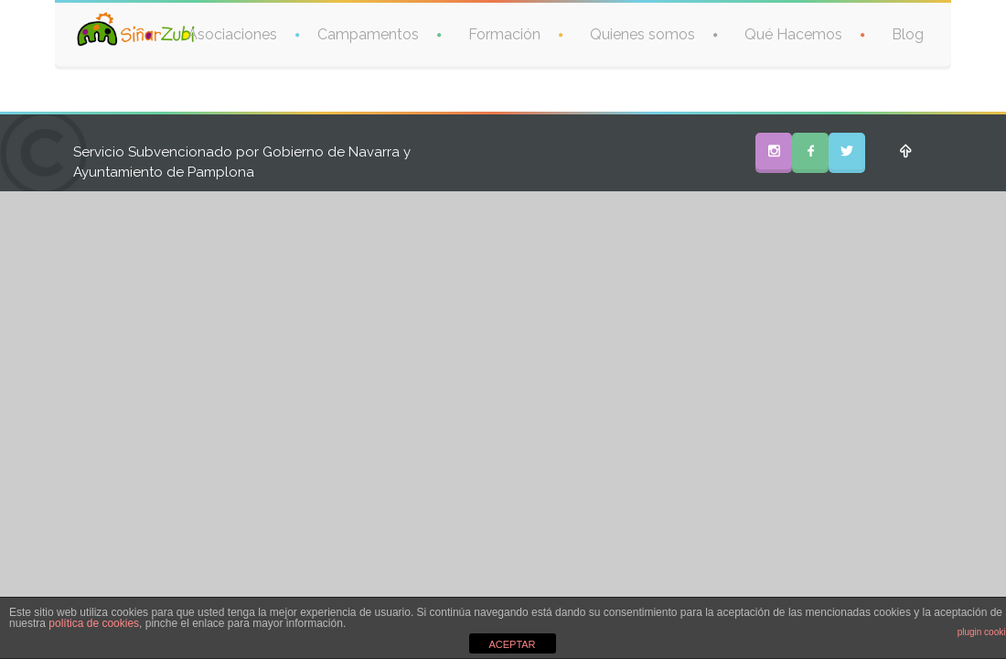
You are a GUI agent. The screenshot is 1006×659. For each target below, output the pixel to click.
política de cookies (93, 623)
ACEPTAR (511, 644)
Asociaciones (232, 34)
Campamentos (368, 34)
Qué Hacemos (793, 34)
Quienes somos (642, 34)
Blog (908, 34)
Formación (504, 34)
